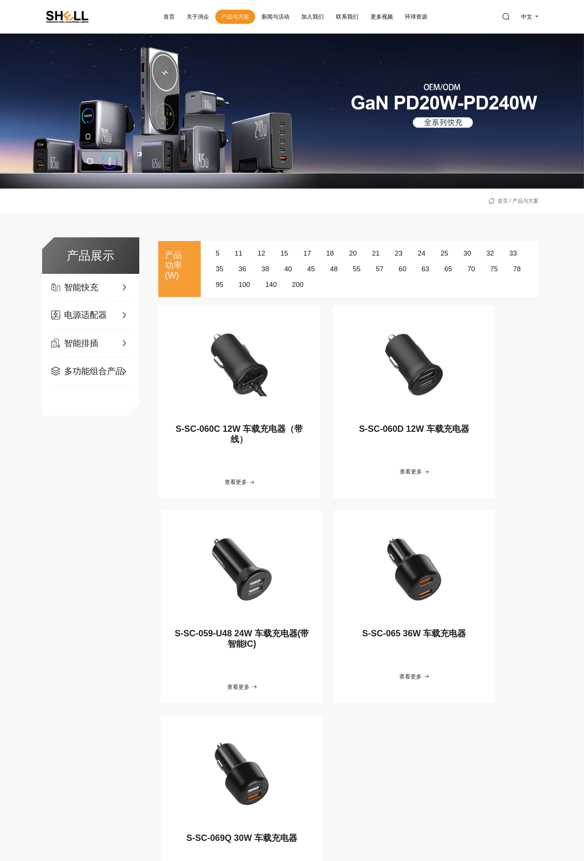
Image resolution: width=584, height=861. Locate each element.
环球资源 (416, 16)
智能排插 (118, 750)
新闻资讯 (191, 737)
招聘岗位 (259, 764)
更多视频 (381, 16)
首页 (168, 16)
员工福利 (259, 737)
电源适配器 (121, 764)
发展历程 (56, 764)
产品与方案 (235, 16)
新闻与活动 (275, 16)
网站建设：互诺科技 (515, 842)
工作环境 (259, 750)
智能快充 (118, 737)
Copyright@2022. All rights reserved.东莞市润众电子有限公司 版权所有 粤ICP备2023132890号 (382, 842)
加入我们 (312, 16)
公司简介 (56, 737)
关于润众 (198, 16)
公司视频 (382, 737)
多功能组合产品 (126, 777)
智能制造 (56, 750)
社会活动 (191, 750)
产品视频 (382, 750)
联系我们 (347, 16)
